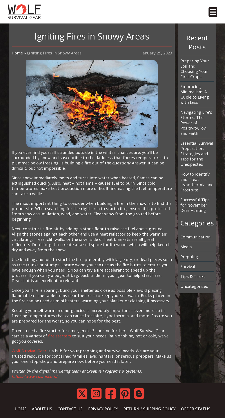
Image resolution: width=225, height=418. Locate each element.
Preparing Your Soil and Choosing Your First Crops (194, 68)
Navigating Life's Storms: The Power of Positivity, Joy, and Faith (196, 123)
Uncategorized (194, 286)
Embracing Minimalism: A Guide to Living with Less (194, 94)
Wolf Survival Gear (29, 350)
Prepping (189, 256)
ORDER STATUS (195, 408)
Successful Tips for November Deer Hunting (195, 205)
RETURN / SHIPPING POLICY (149, 408)
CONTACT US (70, 408)
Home (17, 53)
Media (186, 246)
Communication (195, 237)
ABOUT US (42, 408)
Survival (187, 266)
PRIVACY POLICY (103, 408)
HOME (20, 408)
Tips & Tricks (192, 276)
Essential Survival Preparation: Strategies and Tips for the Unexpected (196, 154)
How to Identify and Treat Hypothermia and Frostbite (197, 182)
